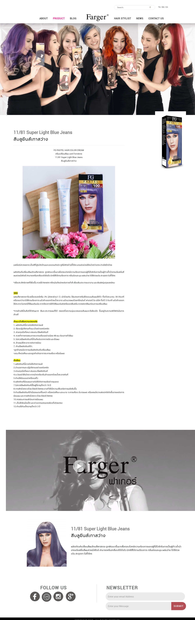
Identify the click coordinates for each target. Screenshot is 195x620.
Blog (73, 18)
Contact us (156, 18)
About (44, 18)
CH (167, 7)
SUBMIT (180, 606)
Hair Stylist (122, 18)
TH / (160, 7)
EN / (163, 7)
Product (59, 18)
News (139, 18)
